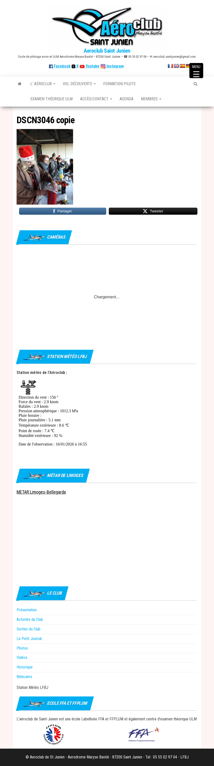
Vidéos (22, 657)
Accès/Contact (96, 99)
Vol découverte (79, 83)
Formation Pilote (119, 83)
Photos (22, 648)
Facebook (60, 66)
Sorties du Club (28, 629)
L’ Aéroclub (42, 83)
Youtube (92, 66)
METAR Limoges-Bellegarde (41, 492)
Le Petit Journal (29, 638)
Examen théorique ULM (51, 99)
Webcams (24, 676)
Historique (25, 667)
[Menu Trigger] (196, 70)
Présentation (27, 610)
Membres (151, 99)
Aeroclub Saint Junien (107, 51)
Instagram (114, 66)
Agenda (126, 99)
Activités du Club (30, 619)
